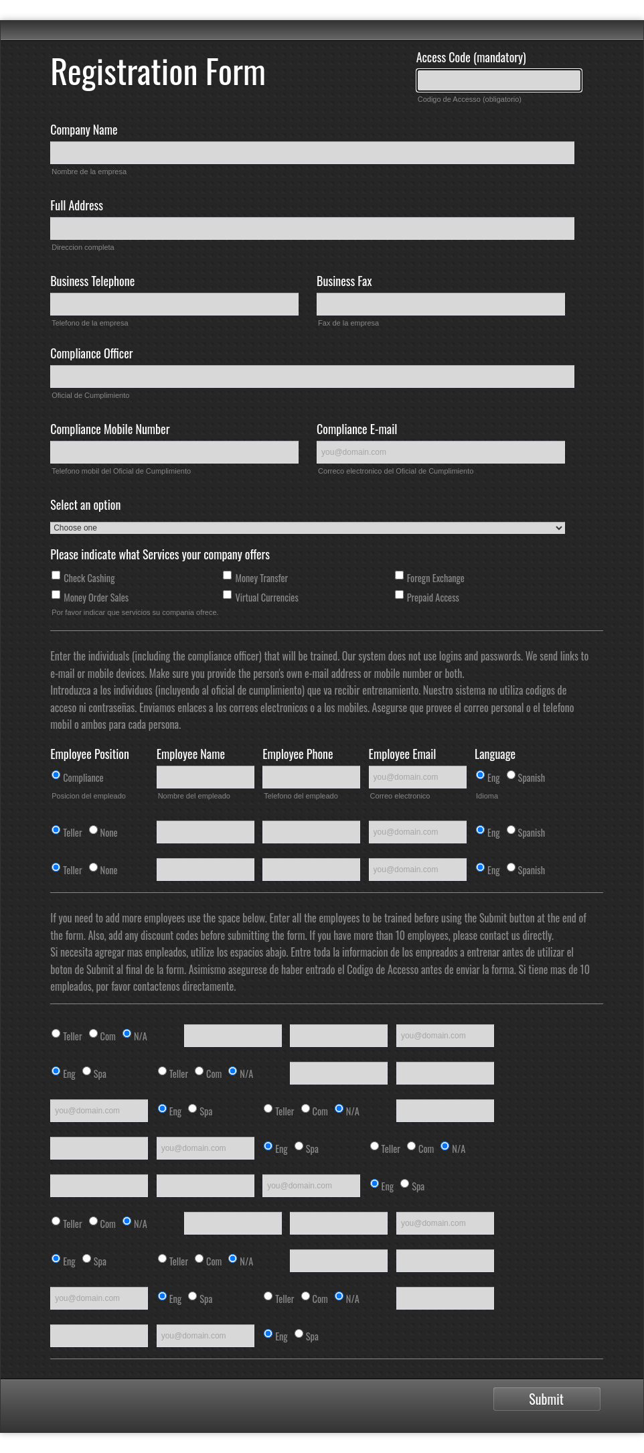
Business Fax (344, 280)
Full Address (76, 205)
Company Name (83, 129)
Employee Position (89, 753)
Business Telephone (92, 280)
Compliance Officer (91, 353)
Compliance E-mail (357, 428)
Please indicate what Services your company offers (160, 554)
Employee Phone (297, 753)
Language (495, 753)
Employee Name (191, 753)
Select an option (85, 504)
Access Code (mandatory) (471, 57)
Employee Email (402, 753)
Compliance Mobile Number (109, 428)
